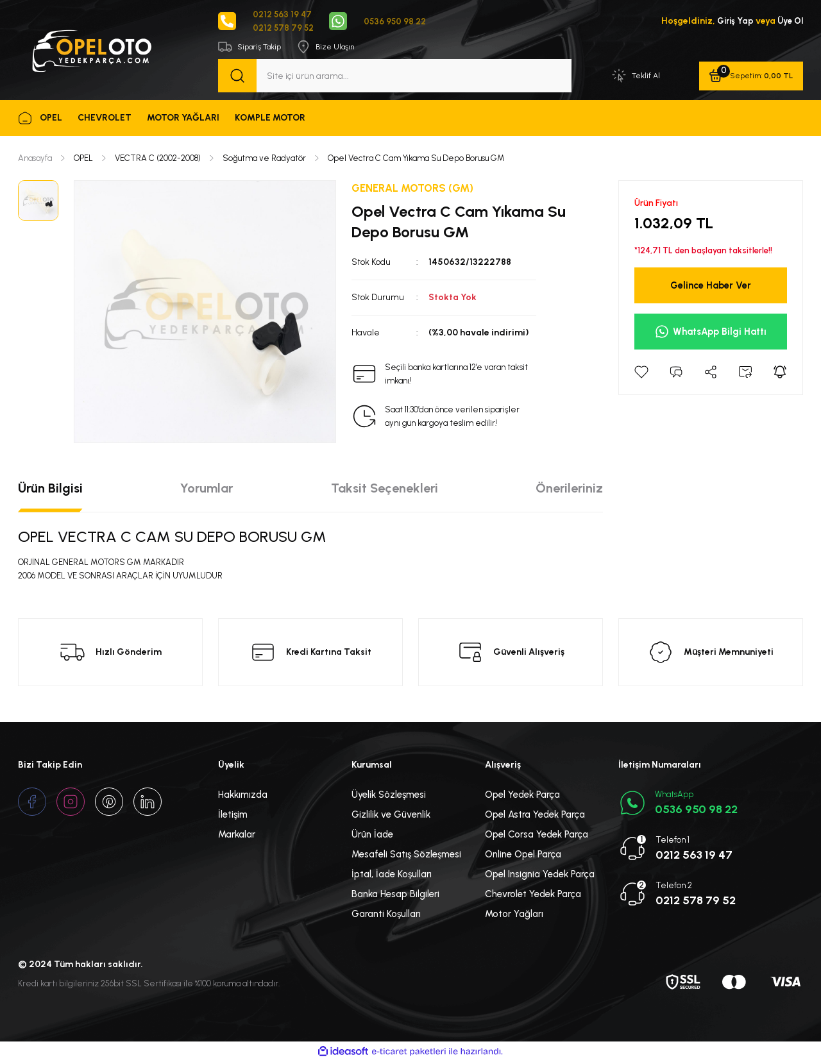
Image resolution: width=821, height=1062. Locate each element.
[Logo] (91, 50)
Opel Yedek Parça (522, 796)
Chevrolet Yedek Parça (533, 895)
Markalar (236, 835)
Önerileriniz (569, 488)
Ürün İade (372, 835)
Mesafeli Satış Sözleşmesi (406, 855)
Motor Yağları (514, 915)
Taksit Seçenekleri (384, 488)
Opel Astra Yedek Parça (535, 816)
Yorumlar (206, 488)
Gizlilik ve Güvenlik (390, 816)
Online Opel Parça (523, 855)
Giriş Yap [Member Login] (732, 21)
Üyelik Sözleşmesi (388, 796)
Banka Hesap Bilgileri (395, 895)
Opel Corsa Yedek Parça (536, 835)
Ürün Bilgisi (50, 488)
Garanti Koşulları (386, 915)
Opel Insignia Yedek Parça (540, 875)
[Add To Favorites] (641, 373)
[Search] (394, 77)
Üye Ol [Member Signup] (789, 21)
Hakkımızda (242, 796)
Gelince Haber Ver (711, 286)
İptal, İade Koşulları (391, 875)
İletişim (233, 816)
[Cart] (750, 77)
